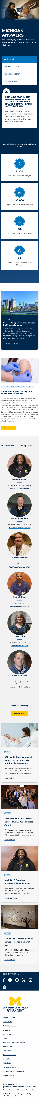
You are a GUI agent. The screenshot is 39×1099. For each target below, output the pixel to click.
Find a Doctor (7, 1022)
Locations (6, 1030)
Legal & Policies (9, 1084)
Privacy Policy (8, 1090)
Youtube (17, 980)
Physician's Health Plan (11, 1067)
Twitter (24, 980)
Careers (5, 1038)
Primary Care (7, 1047)
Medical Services (9, 1018)
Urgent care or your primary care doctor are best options (16, 392)
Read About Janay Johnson (19, 488)
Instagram (30, 980)
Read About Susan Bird (19, 646)
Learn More (8, 428)
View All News (19, 713)
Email (4, 987)
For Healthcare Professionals (13, 1071)
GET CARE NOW (14, 67)
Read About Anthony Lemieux (19, 528)
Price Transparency (9, 1055)
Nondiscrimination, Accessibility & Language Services (19, 1087)
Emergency (7, 1051)
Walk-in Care (7, 1063)
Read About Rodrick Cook (19, 606)
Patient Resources (9, 1026)
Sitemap (20, 1090)
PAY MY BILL (12, 82)
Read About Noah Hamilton (19, 687)
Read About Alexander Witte (19, 567)
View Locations (12, 344)
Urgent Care (7, 1059)
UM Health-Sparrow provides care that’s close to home (19, 324)
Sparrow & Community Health (14, 1042)
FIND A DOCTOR (14, 74)
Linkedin (10, 980)
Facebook (4, 980)
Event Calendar (8, 1075)
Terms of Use (31, 1090)
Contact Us (7, 1034)
